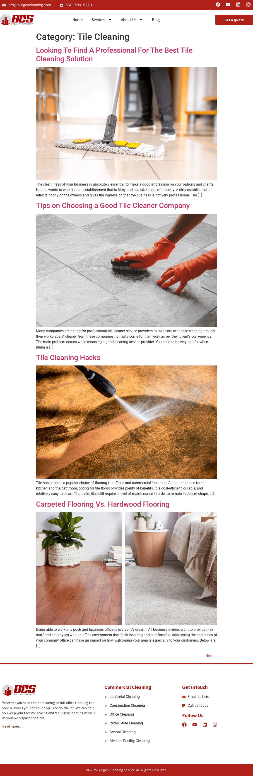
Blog (156, 19)
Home (77, 19)
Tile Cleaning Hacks (68, 357)
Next (211, 656)
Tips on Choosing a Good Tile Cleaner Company (113, 205)
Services (102, 19)
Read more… (12, 726)
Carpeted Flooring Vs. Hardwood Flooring (102, 504)
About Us (132, 19)
